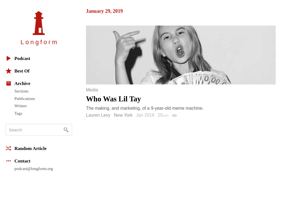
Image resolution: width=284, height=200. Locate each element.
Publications (24, 98)
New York (123, 115)
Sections (21, 91)
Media (92, 90)
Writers (20, 106)
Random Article (26, 148)
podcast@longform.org (33, 168)
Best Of (17, 71)
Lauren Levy (98, 115)
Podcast (18, 58)
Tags (18, 113)
